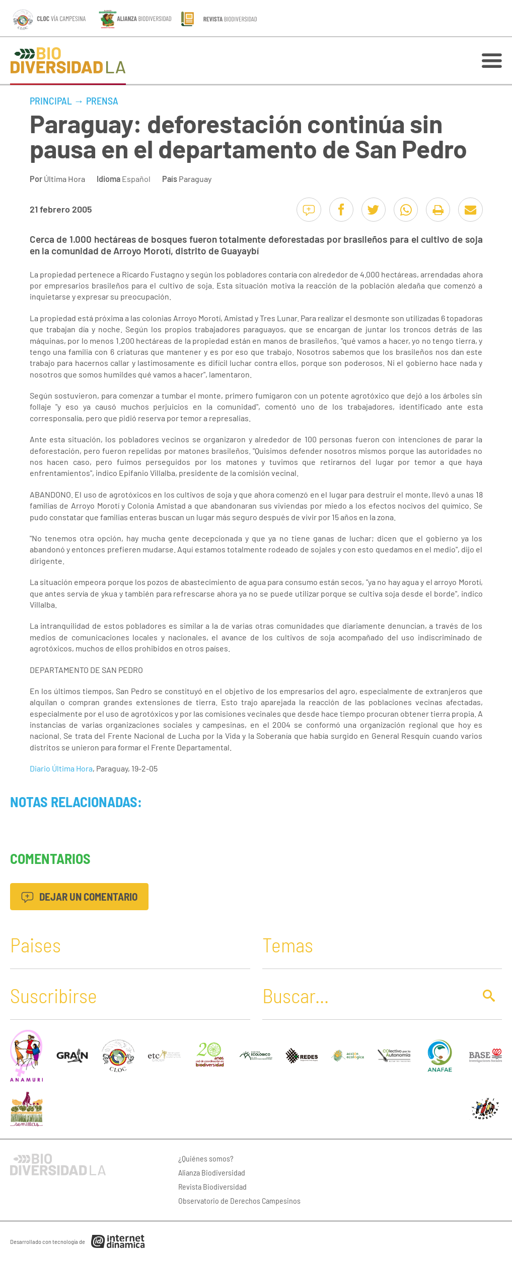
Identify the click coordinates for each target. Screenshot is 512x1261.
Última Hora (64, 178)
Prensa (102, 100)
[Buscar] (366, 995)
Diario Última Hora (61, 768)
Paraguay (195, 178)
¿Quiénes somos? (206, 1158)
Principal (51, 100)
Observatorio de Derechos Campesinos (239, 1200)
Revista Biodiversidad (212, 1186)
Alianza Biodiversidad (211, 1172)
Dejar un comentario (79, 896)
